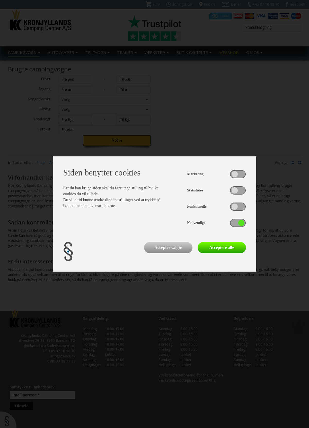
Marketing (195, 174)
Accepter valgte (168, 247)
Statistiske (195, 190)
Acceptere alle (221, 247)
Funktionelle (196, 206)
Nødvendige (196, 223)
